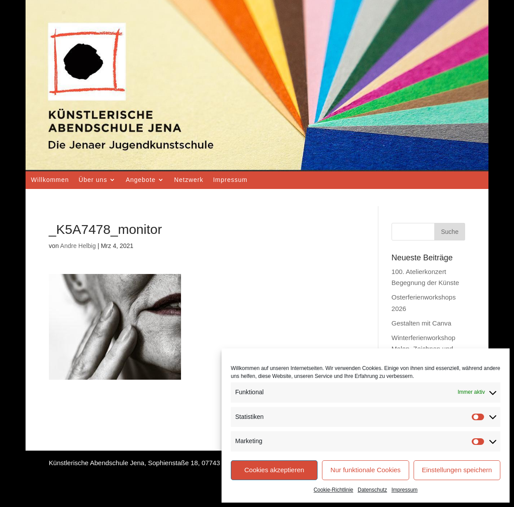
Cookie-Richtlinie (333, 490)
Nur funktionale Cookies (365, 470)
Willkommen (50, 179)
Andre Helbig (78, 245)
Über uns (93, 179)
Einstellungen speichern (457, 470)
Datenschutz (372, 490)
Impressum (405, 490)
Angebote (140, 179)
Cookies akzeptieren (274, 470)
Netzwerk (188, 179)
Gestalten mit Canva (421, 323)
